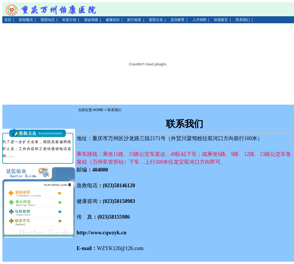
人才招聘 (199, 20)
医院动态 (48, 20)
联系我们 (243, 20)
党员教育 (178, 20)
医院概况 (26, 20)
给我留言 (221, 20)
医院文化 (156, 20)
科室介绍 (69, 20)
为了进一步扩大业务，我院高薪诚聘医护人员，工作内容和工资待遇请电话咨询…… (37, 149)
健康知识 (113, 20)
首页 (7, 20)
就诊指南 (91, 20)
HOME (98, 110)
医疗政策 (134, 20)
